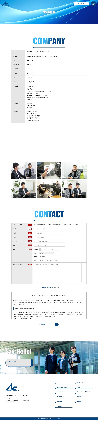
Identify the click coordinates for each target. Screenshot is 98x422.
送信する (43, 324)
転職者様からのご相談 (54, 225)
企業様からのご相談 (40, 225)
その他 (76, 225)
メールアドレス (17, 241)
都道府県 (36, 253)
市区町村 (36, 256)
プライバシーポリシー (46, 287)
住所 (14, 249)
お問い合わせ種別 (17, 225)
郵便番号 (36, 249)
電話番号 (15, 245)
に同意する (49, 287)
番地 (35, 260)
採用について (67, 225)
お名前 (14, 233)
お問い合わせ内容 (17, 264)
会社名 (14, 229)
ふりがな (15, 237)
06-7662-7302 (30, 60)
